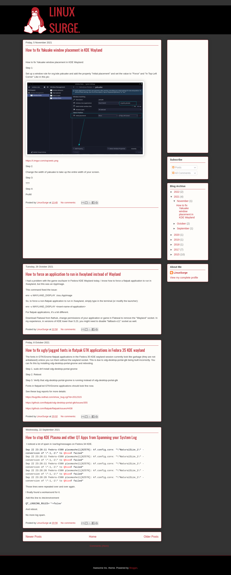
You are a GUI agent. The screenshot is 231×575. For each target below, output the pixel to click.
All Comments (181, 173)
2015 (177, 254)
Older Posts (151, 536)
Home (93, 536)
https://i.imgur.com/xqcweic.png (42, 160)
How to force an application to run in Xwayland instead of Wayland (73, 274)
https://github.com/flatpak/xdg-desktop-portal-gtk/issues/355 (57, 402)
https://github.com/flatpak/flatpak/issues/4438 (49, 408)
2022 (177, 191)
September (183, 228)
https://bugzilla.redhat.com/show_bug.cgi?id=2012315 (54, 397)
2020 (177, 234)
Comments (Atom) (99, 545)
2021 (177, 196)
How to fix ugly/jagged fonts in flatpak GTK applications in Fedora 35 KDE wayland (85, 350)
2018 (177, 244)
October (182, 223)
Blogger (133, 568)
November (183, 201)
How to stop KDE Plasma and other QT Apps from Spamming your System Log (81, 437)
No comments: (68, 202)
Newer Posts (34, 536)
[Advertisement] (92, 233)
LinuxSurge (181, 272)
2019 (177, 239)
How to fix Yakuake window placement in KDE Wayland (64, 50)
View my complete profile (184, 277)
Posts (176, 167)
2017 (177, 249)
